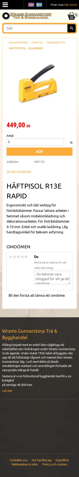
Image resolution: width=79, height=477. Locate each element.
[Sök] (71, 28)
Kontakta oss (19, 460)
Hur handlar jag (41, 460)
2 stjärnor (14, 257)
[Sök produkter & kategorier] (39, 28)
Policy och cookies (54, 464)
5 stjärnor (26, 257)
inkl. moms (70, 4)
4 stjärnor (22, 257)
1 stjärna (11, 257)
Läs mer (7, 390)
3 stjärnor (18, 257)
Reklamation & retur (25, 464)
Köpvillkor (62, 460)
